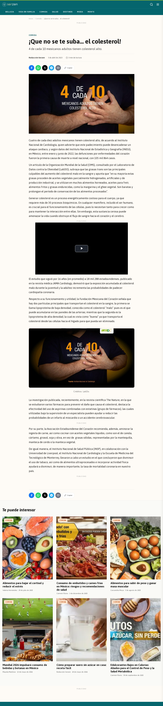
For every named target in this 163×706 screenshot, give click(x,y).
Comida (43, 12)
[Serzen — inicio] (10, 4)
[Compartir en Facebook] (31, 68)
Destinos (68, 12)
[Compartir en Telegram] (51, 68)
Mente (91, 12)
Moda (80, 12)
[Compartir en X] (45, 68)
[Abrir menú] (158, 4)
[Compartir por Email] (58, 68)
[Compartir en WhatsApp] (38, 68)
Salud (55, 12)
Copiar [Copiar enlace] (68, 68)
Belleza (9, 12)
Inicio (31, 19)
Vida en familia (27, 12)
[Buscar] (151, 4)
